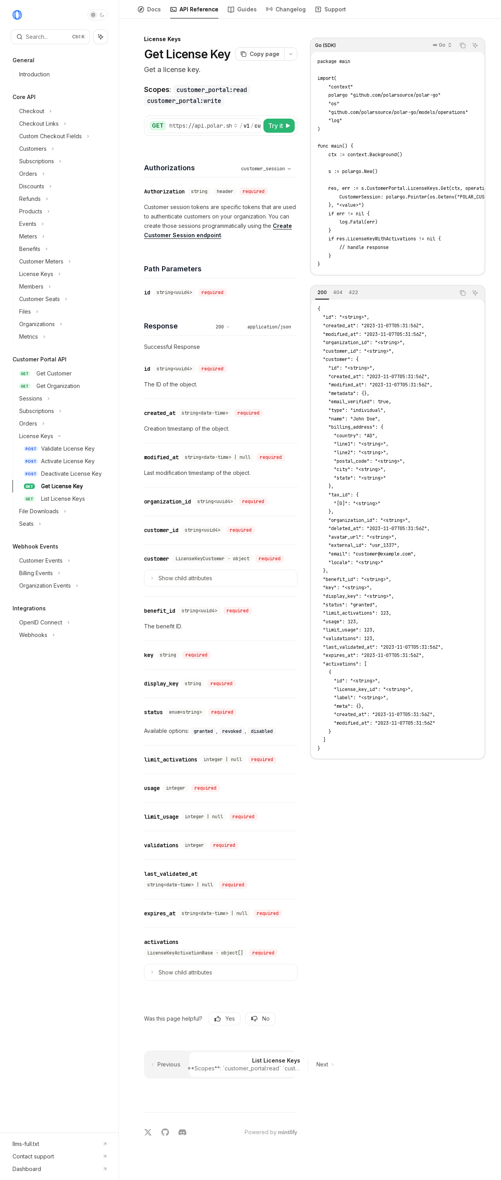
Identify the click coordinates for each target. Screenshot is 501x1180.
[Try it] (279, 126)
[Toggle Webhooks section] (62, 635)
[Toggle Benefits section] (62, 249)
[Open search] (50, 37)
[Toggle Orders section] (62, 174)
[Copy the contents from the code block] (463, 45)
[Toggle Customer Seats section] (62, 299)
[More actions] (290, 54)
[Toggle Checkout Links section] (62, 123)
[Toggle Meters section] (62, 236)
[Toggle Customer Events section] (62, 560)
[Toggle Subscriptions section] (62, 161)
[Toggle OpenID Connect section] (62, 622)
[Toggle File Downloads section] (62, 511)
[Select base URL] (203, 126)
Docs (149, 12)
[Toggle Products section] (62, 211)
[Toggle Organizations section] (62, 324)
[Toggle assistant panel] (101, 37)
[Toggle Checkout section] (62, 111)
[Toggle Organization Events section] (62, 585)
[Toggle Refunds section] (62, 199)
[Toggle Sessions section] (62, 398)
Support (330, 12)
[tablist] (382, 293)
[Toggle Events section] (62, 224)
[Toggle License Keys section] (62, 274)
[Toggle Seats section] (62, 524)
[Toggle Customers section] (62, 149)
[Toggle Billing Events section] (62, 573)
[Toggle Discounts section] (62, 186)
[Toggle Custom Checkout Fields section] (62, 136)
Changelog (286, 12)
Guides (242, 12)
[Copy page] (259, 54)
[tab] (322, 292)
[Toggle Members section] (62, 286)
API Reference (194, 12)
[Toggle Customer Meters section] (62, 261)
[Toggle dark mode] (97, 14)
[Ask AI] (475, 45)
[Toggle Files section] (62, 311)
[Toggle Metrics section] (62, 336)
